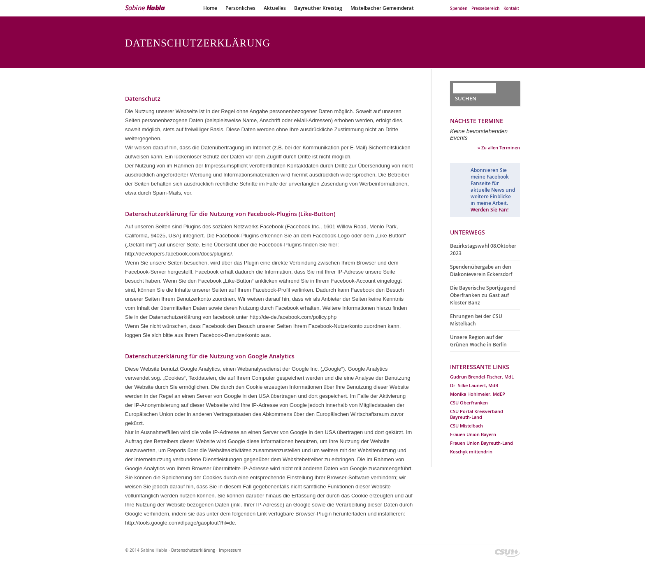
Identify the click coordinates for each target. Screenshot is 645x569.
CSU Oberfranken (469, 402)
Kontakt (511, 8)
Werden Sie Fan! (489, 209)
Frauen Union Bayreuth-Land (481, 443)
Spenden (458, 8)
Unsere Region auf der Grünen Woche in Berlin (478, 341)
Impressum (230, 550)
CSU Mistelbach (466, 426)
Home (210, 8)
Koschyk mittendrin (471, 451)
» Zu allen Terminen (499, 147)
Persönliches (240, 8)
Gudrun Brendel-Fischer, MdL (482, 377)
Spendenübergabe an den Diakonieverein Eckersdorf (481, 270)
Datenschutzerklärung (193, 550)
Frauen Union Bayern (473, 434)
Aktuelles (275, 8)
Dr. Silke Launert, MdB (474, 385)
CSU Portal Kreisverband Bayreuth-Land (476, 414)
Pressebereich (485, 8)
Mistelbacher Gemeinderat (382, 8)
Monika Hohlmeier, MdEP (477, 394)
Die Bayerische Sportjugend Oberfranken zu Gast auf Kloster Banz (482, 295)
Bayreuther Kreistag (318, 8)
